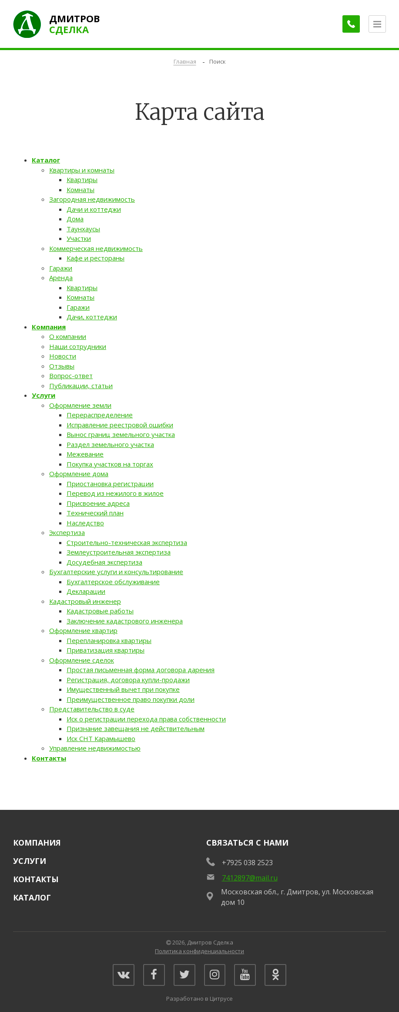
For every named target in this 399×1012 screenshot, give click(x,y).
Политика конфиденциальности (199, 951)
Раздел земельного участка (110, 444)
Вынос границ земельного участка (121, 434)
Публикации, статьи (81, 385)
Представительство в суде (91, 708)
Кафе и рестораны (95, 258)
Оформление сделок (81, 660)
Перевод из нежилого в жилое (115, 493)
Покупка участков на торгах (110, 464)
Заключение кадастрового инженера (125, 620)
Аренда (61, 277)
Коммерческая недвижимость (96, 248)
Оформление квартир (83, 630)
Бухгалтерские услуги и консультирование (116, 571)
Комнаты (80, 189)
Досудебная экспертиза (104, 562)
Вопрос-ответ (71, 375)
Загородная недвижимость (92, 199)
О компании (67, 336)
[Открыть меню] (377, 24)
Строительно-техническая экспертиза (127, 542)
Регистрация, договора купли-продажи (128, 679)
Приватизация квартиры (105, 650)
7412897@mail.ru (250, 878)
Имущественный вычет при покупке (123, 689)
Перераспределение (100, 414)
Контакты (49, 758)
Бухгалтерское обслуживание (113, 581)
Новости (62, 356)
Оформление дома (78, 473)
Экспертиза (67, 532)
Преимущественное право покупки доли (130, 699)
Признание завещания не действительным (136, 728)
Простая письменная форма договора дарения (141, 669)
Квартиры (82, 179)
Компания (49, 326)
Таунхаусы (83, 228)
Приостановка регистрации (110, 483)
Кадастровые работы (100, 610)
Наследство (85, 522)
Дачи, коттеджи (92, 316)
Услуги (43, 395)
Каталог (46, 160)
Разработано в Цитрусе (199, 998)
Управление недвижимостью (95, 748)
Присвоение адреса (98, 503)
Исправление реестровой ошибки (120, 424)
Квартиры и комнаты (81, 170)
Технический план (95, 512)
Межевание (85, 454)
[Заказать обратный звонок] (351, 24)
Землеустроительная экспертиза (119, 552)
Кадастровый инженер (85, 601)
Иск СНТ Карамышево (101, 738)
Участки (79, 238)
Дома (75, 218)
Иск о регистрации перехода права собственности (146, 718)
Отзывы (61, 366)
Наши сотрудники (77, 346)
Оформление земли (80, 405)
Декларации (86, 591)
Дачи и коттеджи (94, 209)
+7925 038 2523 (247, 862)
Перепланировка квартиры (109, 640)
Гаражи (60, 268)
